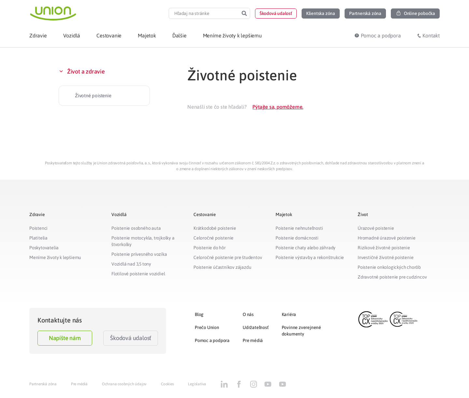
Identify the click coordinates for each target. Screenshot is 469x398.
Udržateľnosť (256, 327)
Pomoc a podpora (212, 340)
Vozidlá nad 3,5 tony (131, 264)
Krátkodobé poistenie (214, 228)
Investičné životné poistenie (385, 257)
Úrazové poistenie (376, 228)
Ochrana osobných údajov (124, 384)
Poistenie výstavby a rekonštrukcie (310, 257)
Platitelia (38, 237)
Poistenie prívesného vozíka (139, 254)
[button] (276, 13)
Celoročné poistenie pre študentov (227, 257)
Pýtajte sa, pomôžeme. (277, 107)
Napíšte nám (65, 338)
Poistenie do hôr (209, 247)
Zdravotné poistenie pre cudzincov (392, 277)
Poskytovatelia (44, 247)
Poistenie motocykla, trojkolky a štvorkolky (143, 241)
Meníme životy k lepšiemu (55, 257)
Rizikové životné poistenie (384, 247)
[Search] (244, 13)
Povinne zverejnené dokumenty (301, 330)
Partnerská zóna (43, 384)
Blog (199, 314)
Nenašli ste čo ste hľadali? (217, 107)
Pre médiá (253, 340)
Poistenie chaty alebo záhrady (305, 247)
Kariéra (289, 314)
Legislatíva (197, 384)
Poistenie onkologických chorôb (389, 267)
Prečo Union (207, 327)
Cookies (167, 384)
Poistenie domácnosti (297, 237)
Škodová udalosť (130, 338)
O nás (248, 314)
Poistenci (38, 228)
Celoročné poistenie (213, 237)
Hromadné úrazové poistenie (387, 237)
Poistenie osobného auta (136, 228)
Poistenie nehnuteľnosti (299, 228)
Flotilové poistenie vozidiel (138, 273)
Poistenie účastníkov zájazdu (222, 267)
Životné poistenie (93, 95)
